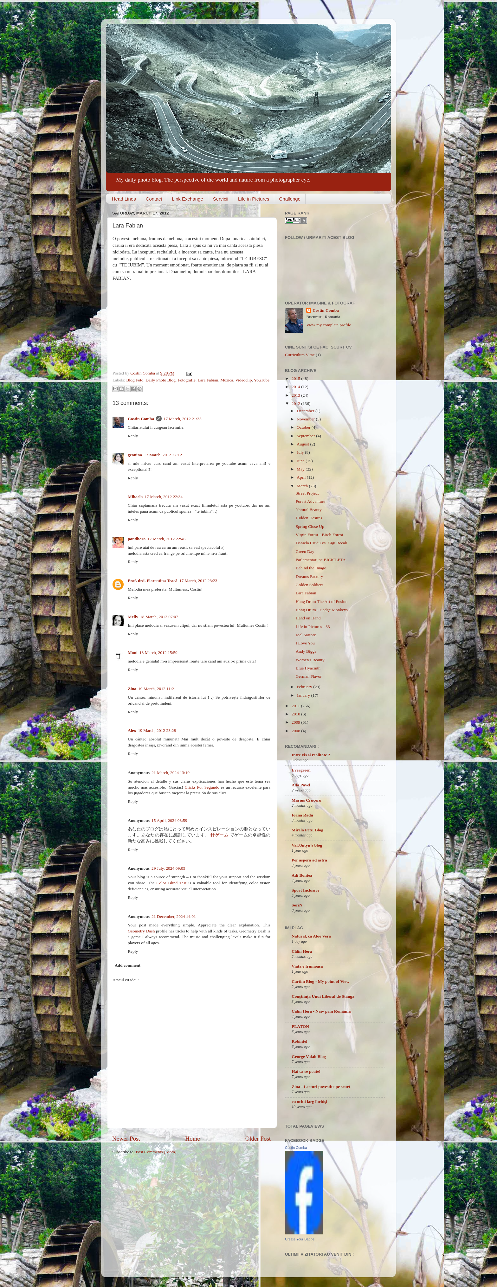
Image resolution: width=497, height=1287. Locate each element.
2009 (296, 722)
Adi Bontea (302, 875)
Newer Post (126, 1138)
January (304, 695)
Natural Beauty (309, 509)
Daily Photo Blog (160, 380)
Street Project (307, 493)
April (302, 477)
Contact (154, 199)
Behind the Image (311, 568)
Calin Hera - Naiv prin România (321, 1011)
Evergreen (301, 770)
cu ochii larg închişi (309, 1101)
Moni (133, 652)
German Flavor (309, 676)
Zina (132, 688)
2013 (296, 395)
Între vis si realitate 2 (311, 754)
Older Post (258, 1138)
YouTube (261, 380)
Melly (133, 616)
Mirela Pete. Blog (307, 830)
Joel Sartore (306, 634)
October (304, 427)
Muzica (226, 380)
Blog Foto (134, 380)
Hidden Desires (309, 517)
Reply (133, 435)
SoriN (297, 905)
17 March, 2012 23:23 (198, 580)
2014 (296, 386)
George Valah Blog (309, 1056)
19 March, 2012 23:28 (157, 730)
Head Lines (124, 199)
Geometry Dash (141, 931)
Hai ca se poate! (306, 1071)
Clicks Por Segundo (201, 787)
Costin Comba (143, 373)
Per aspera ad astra (309, 860)
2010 (296, 714)
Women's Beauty (310, 659)
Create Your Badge (299, 1239)
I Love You (305, 643)
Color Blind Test (172, 882)
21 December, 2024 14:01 (174, 916)
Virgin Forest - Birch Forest (319, 534)
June (301, 460)
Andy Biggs (306, 651)
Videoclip (243, 380)
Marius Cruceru (306, 800)
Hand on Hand (308, 618)
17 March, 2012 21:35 (183, 418)
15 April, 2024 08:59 (169, 820)
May (301, 469)
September (306, 435)
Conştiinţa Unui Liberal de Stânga (323, 996)
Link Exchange (187, 199)
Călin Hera (302, 951)
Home (192, 1138)
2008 (296, 730)
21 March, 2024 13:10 (171, 772)
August (303, 444)
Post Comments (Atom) (156, 1151)
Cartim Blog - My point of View (320, 981)
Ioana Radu (302, 815)
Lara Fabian (208, 380)
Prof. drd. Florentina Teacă (153, 580)
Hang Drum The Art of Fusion (322, 601)
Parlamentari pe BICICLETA (321, 559)
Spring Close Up (310, 526)
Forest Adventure (310, 501)
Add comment (127, 965)
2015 (296, 378)
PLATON (300, 1026)
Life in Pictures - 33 (313, 626)
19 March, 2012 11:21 (157, 688)
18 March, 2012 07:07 (159, 616)
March (303, 485)
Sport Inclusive (305, 890)
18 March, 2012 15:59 (158, 652)
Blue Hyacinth (308, 668)
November (306, 419)
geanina (135, 454)
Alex (132, 730)
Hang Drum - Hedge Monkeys (322, 609)
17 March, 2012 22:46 (166, 538)
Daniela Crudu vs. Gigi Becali (321, 543)
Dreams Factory (309, 576)
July (301, 452)
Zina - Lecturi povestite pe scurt (321, 1086)
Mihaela (135, 496)
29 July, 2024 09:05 (168, 868)
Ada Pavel (301, 785)
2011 (296, 705)
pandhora (136, 538)
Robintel (299, 1041)
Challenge (289, 199)
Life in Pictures (253, 199)
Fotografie (187, 380)
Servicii (220, 199)
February (305, 686)
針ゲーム (219, 835)
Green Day (305, 551)
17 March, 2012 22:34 (164, 496)
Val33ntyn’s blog (307, 845)
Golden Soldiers (309, 584)
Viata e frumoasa (307, 966)
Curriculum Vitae (300, 354)
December (306, 410)
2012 (296, 403)
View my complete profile (328, 325)
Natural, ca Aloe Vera (311, 936)
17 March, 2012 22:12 (163, 454)
